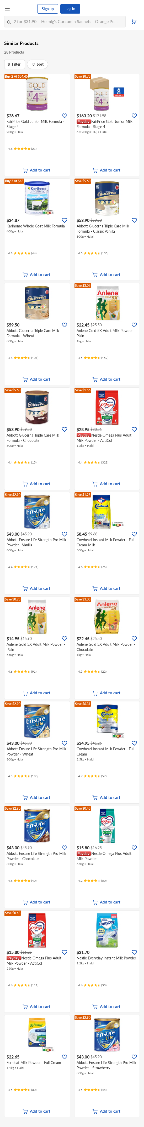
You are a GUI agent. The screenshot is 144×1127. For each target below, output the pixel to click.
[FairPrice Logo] (24, 9)
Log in (70, 9)
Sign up (48, 9)
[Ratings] (22, 149)
